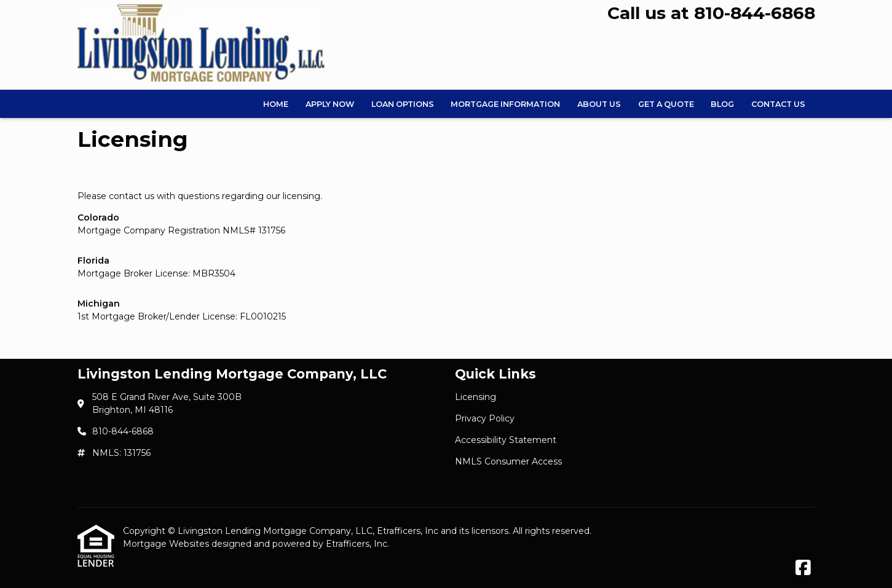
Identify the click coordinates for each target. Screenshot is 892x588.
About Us (599, 104)
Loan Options (402, 104)
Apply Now (330, 104)
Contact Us (778, 104)
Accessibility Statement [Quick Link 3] (505, 439)
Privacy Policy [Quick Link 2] (485, 418)
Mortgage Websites (167, 543)
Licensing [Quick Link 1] (475, 396)
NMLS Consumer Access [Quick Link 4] (508, 461)
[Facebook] (803, 568)
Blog (722, 104)
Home (275, 104)
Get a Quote (666, 104)
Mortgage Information (505, 104)
